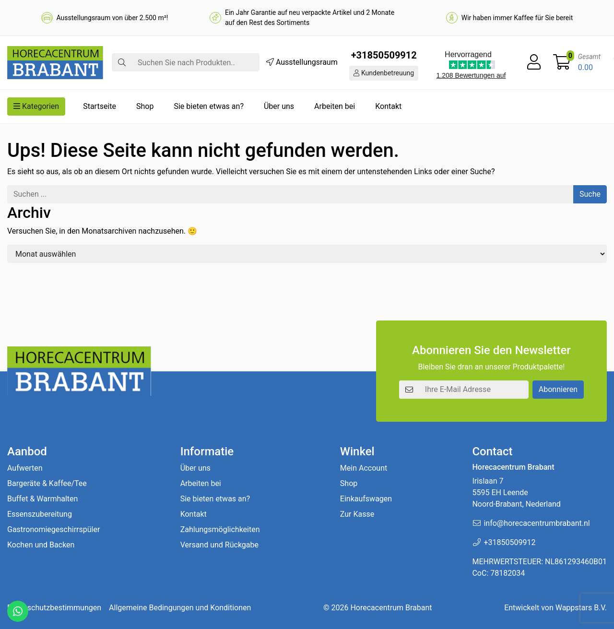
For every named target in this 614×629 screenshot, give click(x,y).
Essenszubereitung (39, 514)
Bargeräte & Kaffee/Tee (47, 483)
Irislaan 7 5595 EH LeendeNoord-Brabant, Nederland (516, 492)
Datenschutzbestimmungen (54, 607)
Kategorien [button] (36, 106)
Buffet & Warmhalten (42, 498)
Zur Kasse (357, 514)
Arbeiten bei (334, 106)
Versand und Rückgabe (219, 544)
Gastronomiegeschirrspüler (53, 529)
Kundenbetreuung (384, 73)
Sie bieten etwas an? (209, 106)
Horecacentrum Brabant (391, 607)
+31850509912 (384, 55)
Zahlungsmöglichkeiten (220, 529)
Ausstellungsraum (302, 62)
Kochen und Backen (40, 544)
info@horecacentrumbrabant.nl (537, 523)
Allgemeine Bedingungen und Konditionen (180, 607)
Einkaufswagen (366, 498)
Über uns (279, 106)
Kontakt (388, 106)
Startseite (99, 106)
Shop (145, 106)
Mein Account (363, 468)
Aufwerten (25, 468)
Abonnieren (558, 389)
